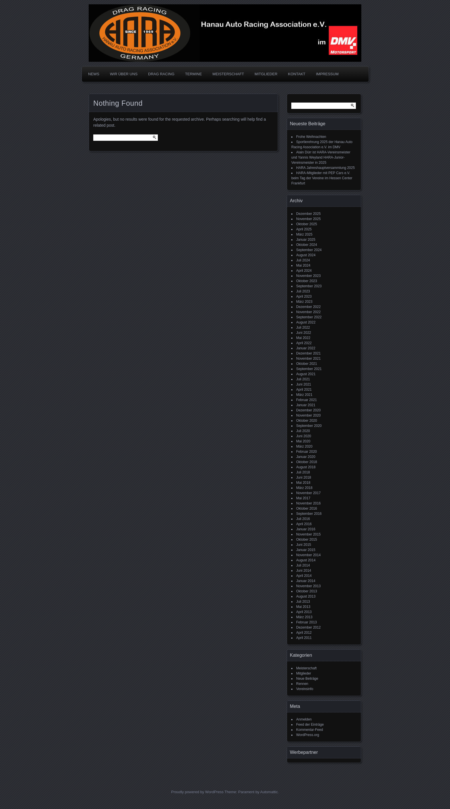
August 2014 (305, 560)
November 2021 (308, 359)
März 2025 (304, 234)
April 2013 (304, 612)
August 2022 (305, 322)
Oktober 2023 (306, 281)
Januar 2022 (305, 348)
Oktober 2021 (306, 364)
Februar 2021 (306, 400)
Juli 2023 (303, 291)
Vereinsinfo (304, 689)
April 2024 (304, 271)
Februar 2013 (306, 622)
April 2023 (304, 296)
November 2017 (308, 493)
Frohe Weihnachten (311, 137)
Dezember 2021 (308, 353)
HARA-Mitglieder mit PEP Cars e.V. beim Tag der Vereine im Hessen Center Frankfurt (321, 178)
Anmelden (304, 719)
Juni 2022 (303, 333)
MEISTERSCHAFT (228, 74)
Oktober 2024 (306, 245)
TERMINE (193, 74)
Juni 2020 (303, 436)
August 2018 (305, 467)
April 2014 (304, 576)
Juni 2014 (303, 571)
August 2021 (305, 374)
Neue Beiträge (307, 679)
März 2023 (304, 302)
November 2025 (308, 219)
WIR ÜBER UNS (123, 74)
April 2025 (304, 229)
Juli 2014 (303, 565)
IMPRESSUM (327, 74)
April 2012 (304, 633)
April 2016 (304, 524)
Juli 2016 (303, 519)
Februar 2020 (306, 452)
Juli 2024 (303, 260)
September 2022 (309, 317)
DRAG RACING (161, 74)
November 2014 (308, 555)
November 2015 (308, 534)
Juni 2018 (303, 477)
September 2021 (309, 369)
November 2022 (308, 312)
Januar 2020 (305, 457)
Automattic (269, 792)
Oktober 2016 (306, 508)
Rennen (302, 684)
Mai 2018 (303, 483)
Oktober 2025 (306, 224)
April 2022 (304, 343)
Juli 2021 (303, 379)
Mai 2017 (303, 498)
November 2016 (308, 503)
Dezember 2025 (308, 214)
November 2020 (308, 415)
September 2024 (309, 250)
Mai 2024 (303, 265)
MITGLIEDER (266, 74)
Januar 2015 (305, 550)
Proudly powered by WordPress (197, 792)
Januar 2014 (305, 581)
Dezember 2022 (308, 307)
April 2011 (304, 638)
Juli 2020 (303, 431)
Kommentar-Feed (309, 730)
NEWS (93, 74)
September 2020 (309, 426)
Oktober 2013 (306, 591)
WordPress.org (307, 735)
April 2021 (304, 390)
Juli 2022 (303, 327)
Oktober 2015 (306, 540)
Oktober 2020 (306, 421)
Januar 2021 (305, 405)
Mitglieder (303, 673)
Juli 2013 (303, 602)
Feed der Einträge (310, 725)
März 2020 (304, 446)
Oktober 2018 (306, 462)
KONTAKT (296, 74)
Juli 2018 (303, 472)
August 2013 (305, 596)
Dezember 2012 (308, 627)
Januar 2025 (305, 240)
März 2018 (304, 488)
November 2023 (308, 276)
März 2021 (304, 395)
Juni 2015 (303, 545)
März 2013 (304, 617)
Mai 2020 (303, 441)
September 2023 (309, 286)
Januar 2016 (305, 529)
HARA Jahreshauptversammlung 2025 (325, 168)
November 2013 (308, 586)
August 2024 (305, 255)
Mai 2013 (303, 607)
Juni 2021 (303, 384)
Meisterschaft (306, 668)
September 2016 (309, 514)
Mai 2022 (303, 338)
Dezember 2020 (308, 410)
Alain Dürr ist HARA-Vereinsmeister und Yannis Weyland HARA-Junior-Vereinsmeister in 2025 (320, 157)
